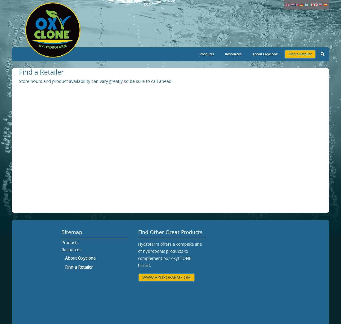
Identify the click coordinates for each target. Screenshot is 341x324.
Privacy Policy (195, 291)
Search (322, 54)
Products (207, 54)
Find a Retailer (300, 54)
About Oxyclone (265, 54)
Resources (233, 54)
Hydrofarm (161, 291)
